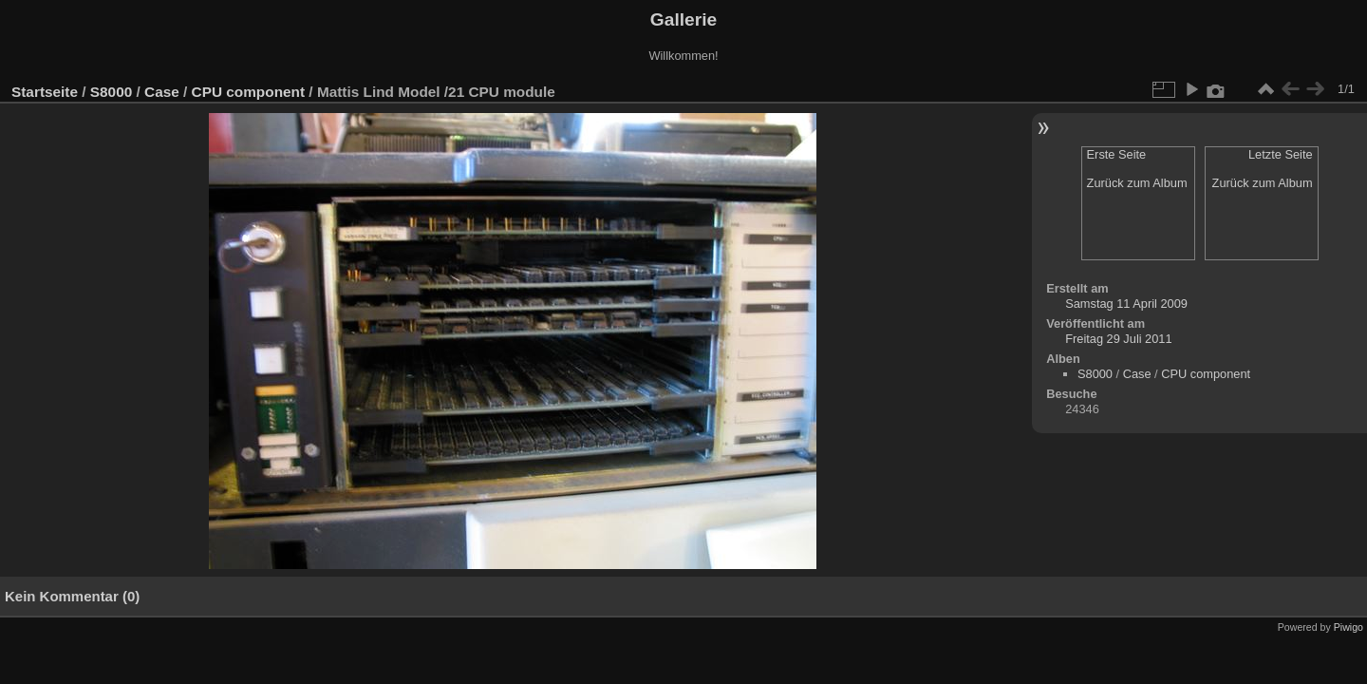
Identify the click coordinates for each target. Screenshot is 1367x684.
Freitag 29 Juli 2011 (1118, 339)
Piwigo (1348, 627)
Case (161, 92)
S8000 (111, 92)
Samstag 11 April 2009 (1126, 303)
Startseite (44, 92)
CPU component (248, 92)
